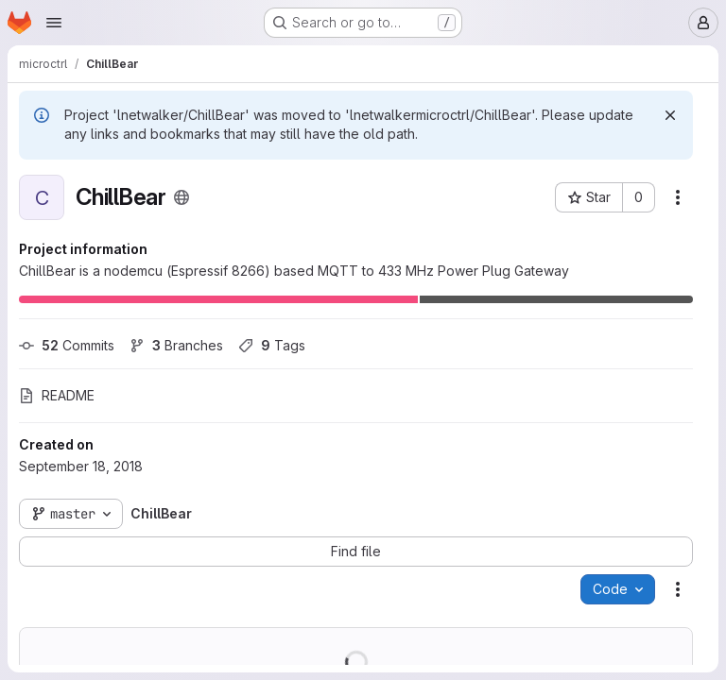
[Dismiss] (670, 115)
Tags (271, 345)
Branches (176, 345)
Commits (66, 345)
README (57, 395)
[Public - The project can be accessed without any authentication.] (181, 197)
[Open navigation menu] (54, 23)
